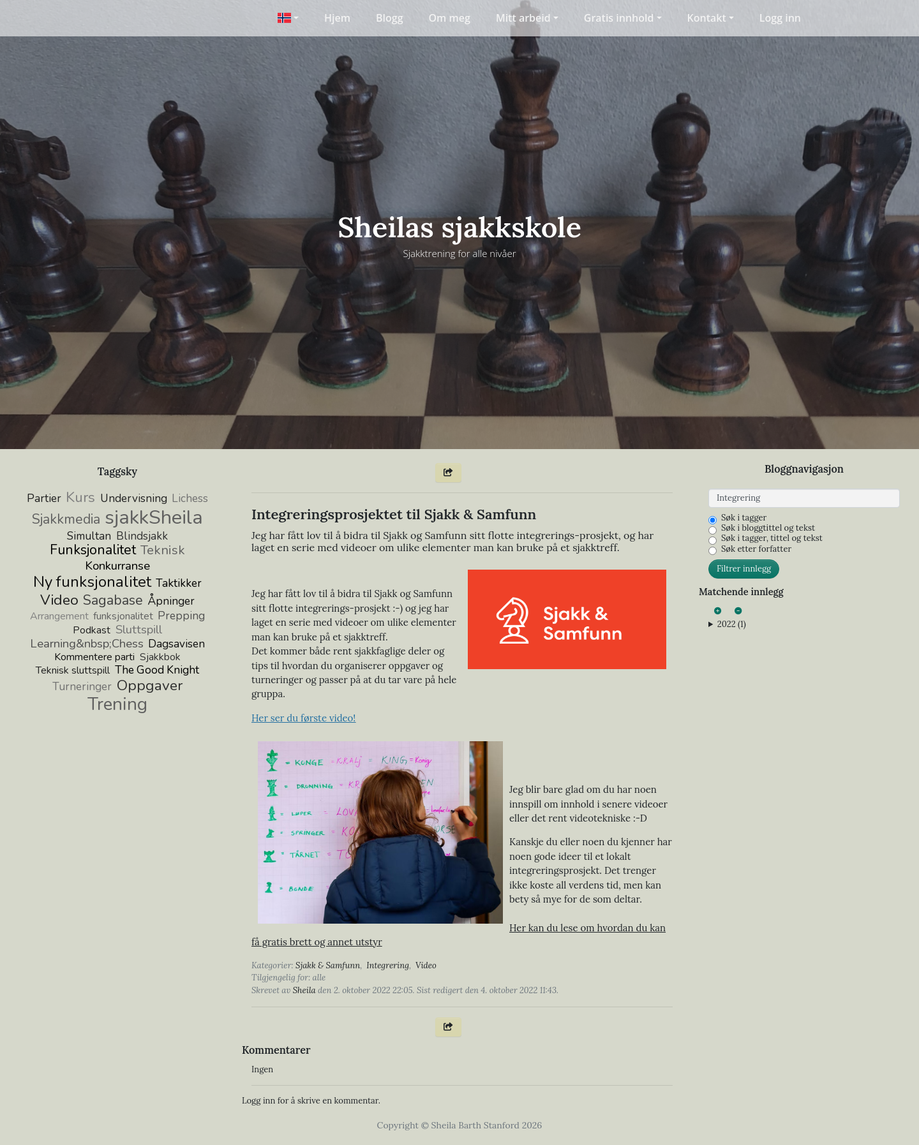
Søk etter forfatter (756, 549)
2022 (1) (731, 624)
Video (426, 965)
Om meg (449, 18)
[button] (288, 18)
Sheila (304, 990)
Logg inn (780, 18)
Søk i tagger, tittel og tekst (772, 538)
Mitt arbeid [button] (523, 18)
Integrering (387, 965)
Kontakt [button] (706, 18)
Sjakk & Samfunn (327, 965)
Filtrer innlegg (744, 568)
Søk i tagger (743, 518)
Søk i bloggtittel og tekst (768, 528)
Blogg (389, 18)
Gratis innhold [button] (619, 18)
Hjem (337, 18)
